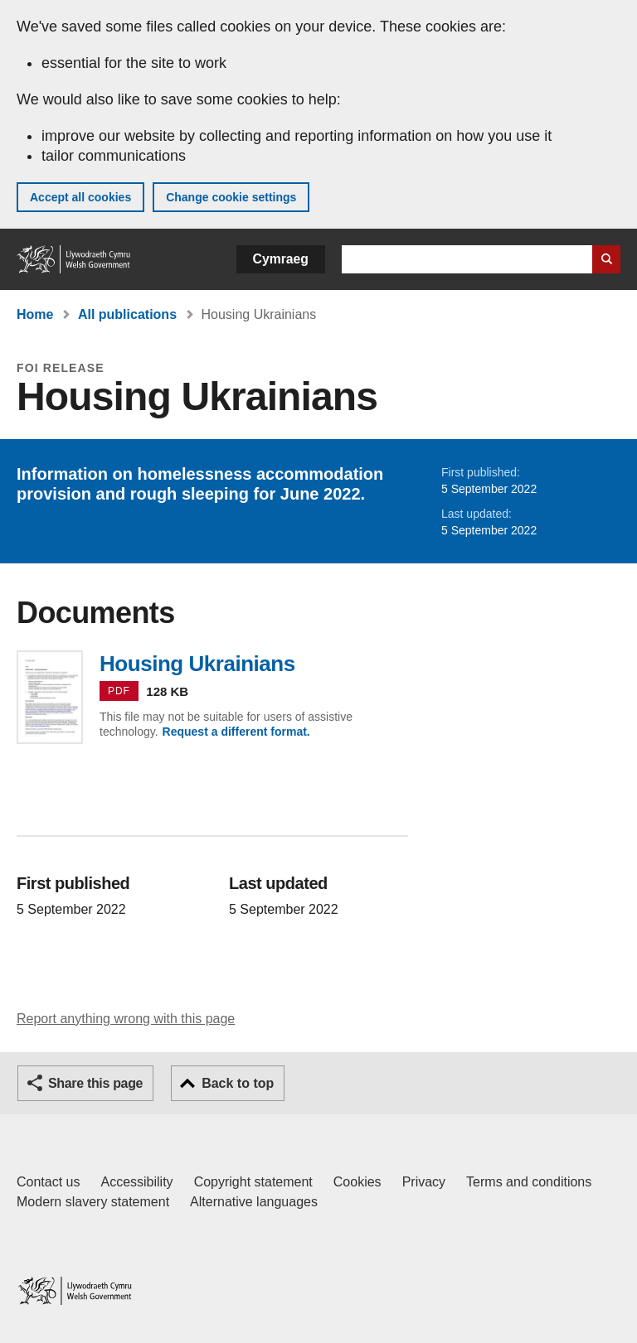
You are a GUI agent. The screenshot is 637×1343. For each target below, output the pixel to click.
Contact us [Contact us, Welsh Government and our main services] (48, 1182)
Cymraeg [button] (281, 259)
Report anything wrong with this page (126, 1019)
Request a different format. (236, 731)
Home (35, 314)
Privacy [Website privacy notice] (423, 1182)
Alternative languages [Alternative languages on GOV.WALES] (254, 1202)
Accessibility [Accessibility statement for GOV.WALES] (136, 1182)
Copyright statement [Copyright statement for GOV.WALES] (253, 1182)
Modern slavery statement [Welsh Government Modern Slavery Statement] (93, 1202)
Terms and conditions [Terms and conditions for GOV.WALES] (528, 1182)
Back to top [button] (238, 1083)
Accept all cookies (80, 197)
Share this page (95, 1083)
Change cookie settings (231, 197)
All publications (127, 314)
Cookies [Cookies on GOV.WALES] (357, 1182)
